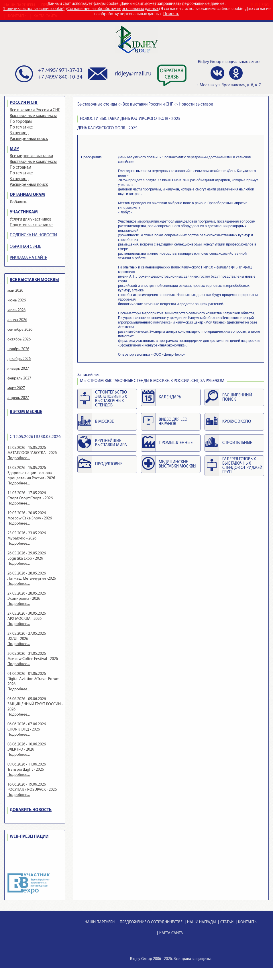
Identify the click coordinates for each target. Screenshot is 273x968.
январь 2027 (18, 369)
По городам (21, 122)
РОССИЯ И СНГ (24, 103)
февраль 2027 (19, 378)
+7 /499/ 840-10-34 (60, 77)
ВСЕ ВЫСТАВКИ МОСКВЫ (34, 280)
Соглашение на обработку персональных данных (113, 9)
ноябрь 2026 (18, 349)
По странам (20, 167)
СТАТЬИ (226, 922)
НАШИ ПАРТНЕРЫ (100, 922)
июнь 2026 (16, 300)
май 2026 (15, 291)
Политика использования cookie (33, 9)
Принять (171, 14)
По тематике (21, 127)
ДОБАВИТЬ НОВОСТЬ (31, 810)
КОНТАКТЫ (247, 922)
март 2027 (16, 388)
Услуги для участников (31, 219)
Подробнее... (18, 458)
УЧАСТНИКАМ (24, 212)
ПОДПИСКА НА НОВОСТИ (33, 235)
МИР (14, 149)
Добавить (18, 202)
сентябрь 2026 (19, 330)
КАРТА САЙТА (171, 933)
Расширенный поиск (29, 139)
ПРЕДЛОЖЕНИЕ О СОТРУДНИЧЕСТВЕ (151, 922)
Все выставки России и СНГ (35, 110)
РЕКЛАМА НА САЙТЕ (28, 258)
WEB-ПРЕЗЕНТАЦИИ (29, 837)
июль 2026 (16, 310)
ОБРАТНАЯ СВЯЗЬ (25, 247)
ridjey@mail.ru (133, 74)
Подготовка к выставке (31, 225)
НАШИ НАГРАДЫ (201, 922)
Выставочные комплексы (33, 116)
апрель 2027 (18, 398)
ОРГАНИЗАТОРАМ (27, 195)
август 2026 (17, 320)
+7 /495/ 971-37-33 (60, 70)
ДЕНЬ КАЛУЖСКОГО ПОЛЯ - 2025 (107, 128)
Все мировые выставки (31, 156)
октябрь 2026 (19, 339)
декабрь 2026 (19, 359)
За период (19, 133)
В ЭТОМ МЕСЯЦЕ (26, 412)
